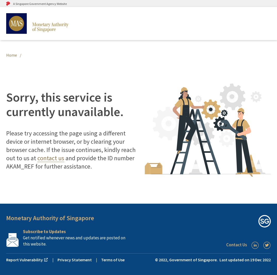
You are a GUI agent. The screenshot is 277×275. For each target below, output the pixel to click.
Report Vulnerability (27, 259)
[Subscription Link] (72, 237)
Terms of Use (113, 259)
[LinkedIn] (255, 245)
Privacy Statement (75, 259)
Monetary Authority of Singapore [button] (50, 218)
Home (11, 55)
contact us (50, 158)
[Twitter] (267, 245)
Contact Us (236, 245)
